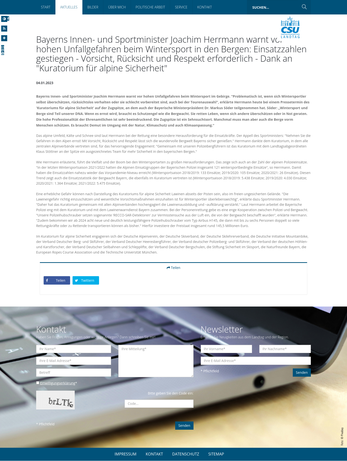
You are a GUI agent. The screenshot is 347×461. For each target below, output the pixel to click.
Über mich (117, 7)
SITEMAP (216, 454)
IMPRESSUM (125, 454)
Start (45, 7)
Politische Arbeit (150, 7)
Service (181, 7)
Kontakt (204, 7)
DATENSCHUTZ (185, 454)
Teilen (173, 268)
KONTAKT (154, 454)
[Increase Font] (4, 38)
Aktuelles (68, 7)
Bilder (92, 7)
